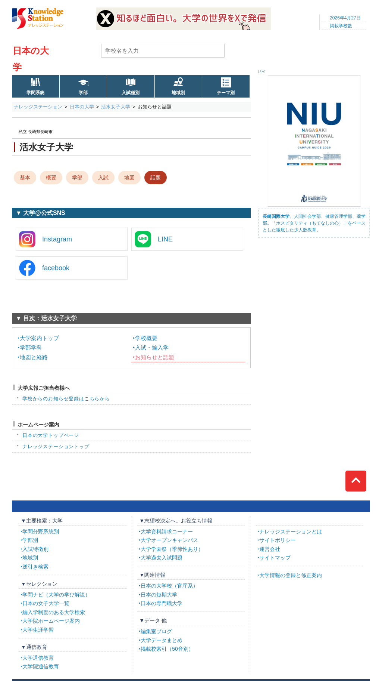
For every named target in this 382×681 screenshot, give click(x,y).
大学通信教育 (38, 658)
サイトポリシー (277, 540)
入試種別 (131, 92)
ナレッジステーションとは (290, 531)
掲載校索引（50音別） (167, 649)
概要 (51, 178)
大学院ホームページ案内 (51, 621)
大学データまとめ (161, 640)
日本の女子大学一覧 (45, 603)
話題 (155, 178)
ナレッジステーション (38, 107)
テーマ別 (226, 92)
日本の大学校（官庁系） (169, 586)
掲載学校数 (341, 25)
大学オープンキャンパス (169, 540)
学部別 (30, 540)
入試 (103, 178)
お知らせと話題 (154, 357)
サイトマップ (275, 558)
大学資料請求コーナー (167, 531)
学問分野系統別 (40, 531)
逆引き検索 (35, 567)
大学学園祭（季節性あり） (172, 549)
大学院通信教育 (40, 666)
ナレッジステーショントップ (56, 446)
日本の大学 (82, 107)
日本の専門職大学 (161, 603)
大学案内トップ (39, 338)
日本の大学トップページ (50, 435)
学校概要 (146, 338)
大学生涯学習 (38, 630)
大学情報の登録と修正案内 (290, 575)
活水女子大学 (115, 107)
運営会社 (269, 549)
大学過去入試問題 (161, 558)
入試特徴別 (35, 549)
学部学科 (31, 347)
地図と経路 (34, 357)
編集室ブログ (156, 631)
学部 (83, 92)
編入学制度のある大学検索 (53, 612)
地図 (129, 178)
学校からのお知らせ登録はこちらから (66, 398)
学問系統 (35, 92)
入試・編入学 (152, 347)
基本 (25, 178)
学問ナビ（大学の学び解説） (56, 595)
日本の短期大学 (159, 595)
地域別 (178, 92)
